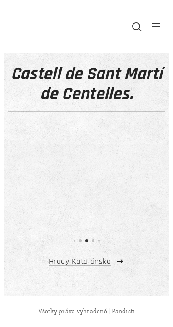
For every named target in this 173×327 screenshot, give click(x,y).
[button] (137, 26)
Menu (156, 26)
